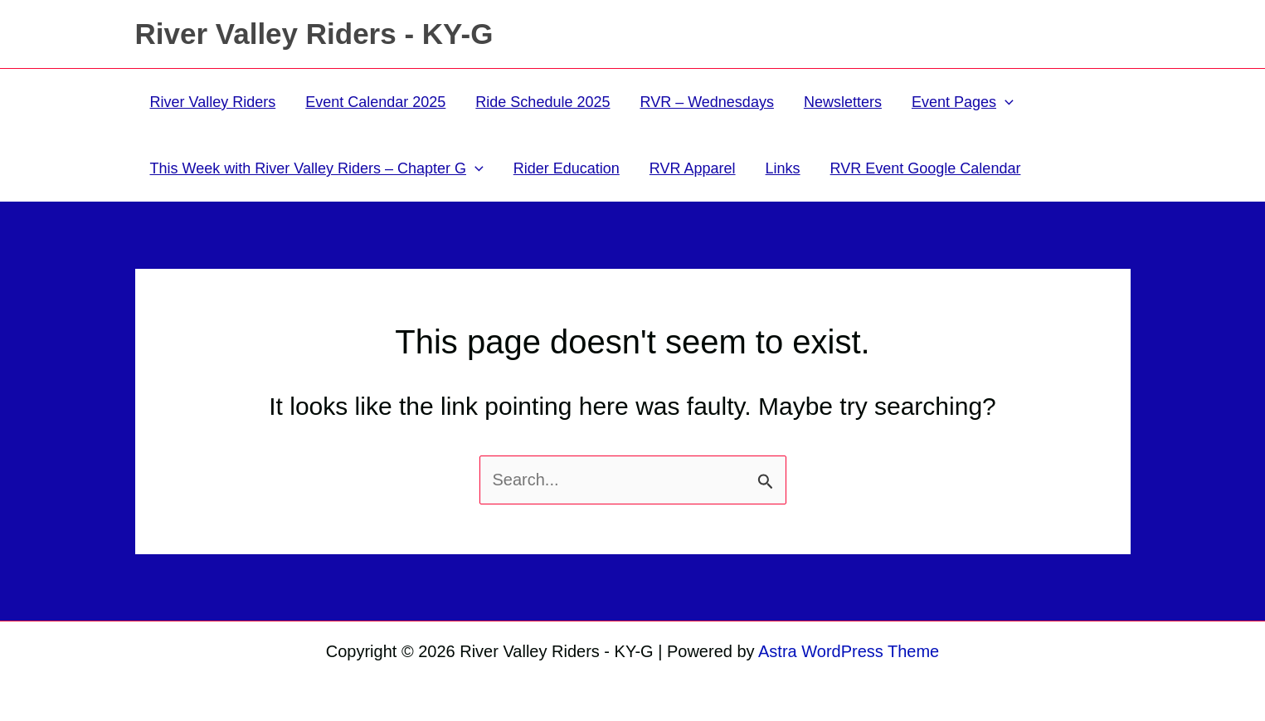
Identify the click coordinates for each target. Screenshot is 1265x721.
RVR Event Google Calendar (925, 168)
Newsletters (843, 102)
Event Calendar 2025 (375, 102)
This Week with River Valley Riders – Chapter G (317, 168)
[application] (1005, 102)
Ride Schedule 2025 (542, 102)
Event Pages (963, 102)
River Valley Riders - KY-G (314, 33)
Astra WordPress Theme (848, 651)
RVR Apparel (693, 168)
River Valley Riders (213, 102)
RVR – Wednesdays (706, 102)
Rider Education (566, 168)
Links (783, 168)
